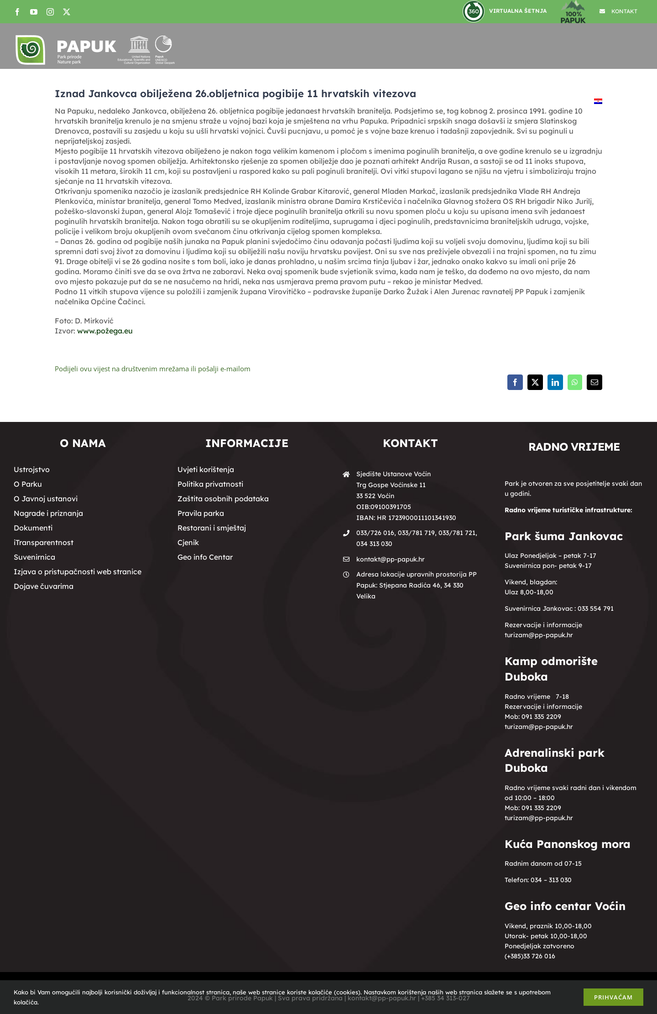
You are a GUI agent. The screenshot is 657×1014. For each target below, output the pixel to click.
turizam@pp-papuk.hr (539, 635)
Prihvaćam (613, 997)
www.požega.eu (105, 330)
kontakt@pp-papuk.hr (390, 559)
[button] (623, 101)
